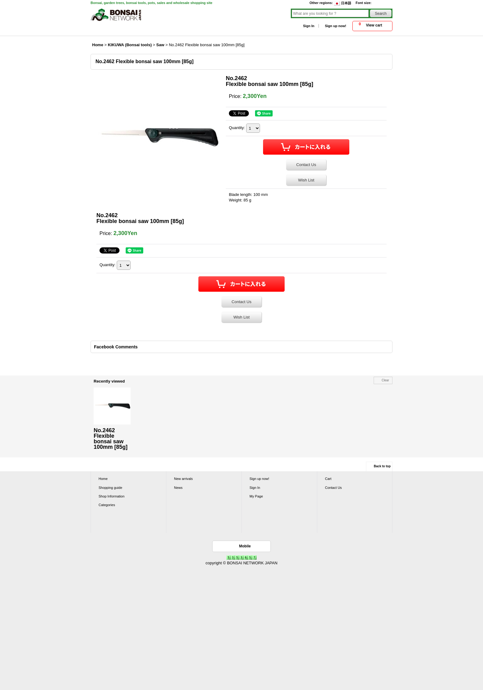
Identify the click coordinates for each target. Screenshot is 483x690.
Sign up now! (335, 26)
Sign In (309, 26)
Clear (385, 380)
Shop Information (111, 496)
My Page (256, 496)
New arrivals (183, 479)
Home (103, 479)
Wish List (306, 180)
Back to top (382, 466)
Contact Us (306, 164)
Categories (107, 505)
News (178, 487)
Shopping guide (110, 487)
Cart (328, 479)
